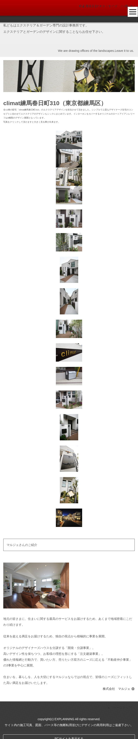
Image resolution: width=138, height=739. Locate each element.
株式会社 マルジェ (119, 688)
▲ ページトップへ (121, 715)
